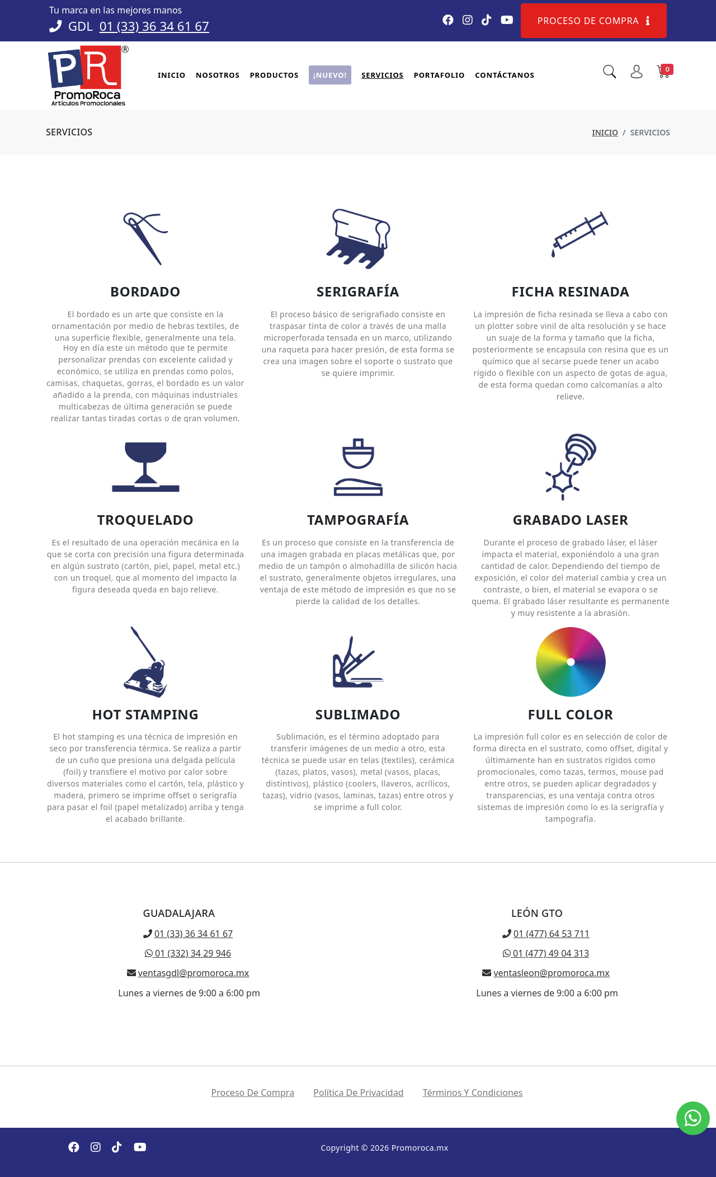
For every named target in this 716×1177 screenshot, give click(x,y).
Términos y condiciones (473, 1092)
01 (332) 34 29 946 (188, 953)
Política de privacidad (358, 1092)
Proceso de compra (594, 21)
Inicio (172, 75)
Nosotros (218, 75)
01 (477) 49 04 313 (546, 953)
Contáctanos (504, 75)
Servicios (382, 75)
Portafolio (439, 75)
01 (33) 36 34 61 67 (154, 26)
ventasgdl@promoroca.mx (193, 973)
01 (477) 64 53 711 (552, 934)
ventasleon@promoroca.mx (551, 973)
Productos (274, 75)
